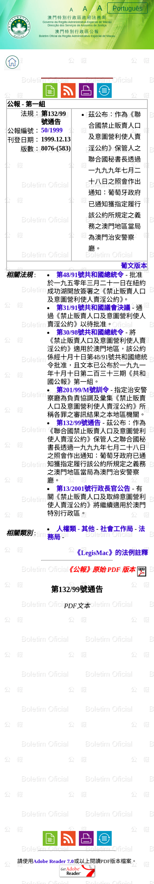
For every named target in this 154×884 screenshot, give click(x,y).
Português (128, 8)
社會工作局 (116, 528)
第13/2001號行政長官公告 (93, 488)
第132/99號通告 (78, 422)
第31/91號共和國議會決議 (93, 307)
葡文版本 (134, 265)
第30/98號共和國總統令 (90, 332)
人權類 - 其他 (75, 528)
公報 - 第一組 (26, 104)
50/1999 (51, 130)
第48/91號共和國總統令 (90, 274)
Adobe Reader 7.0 (53, 861)
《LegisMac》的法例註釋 (111, 552)
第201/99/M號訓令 (82, 389)
